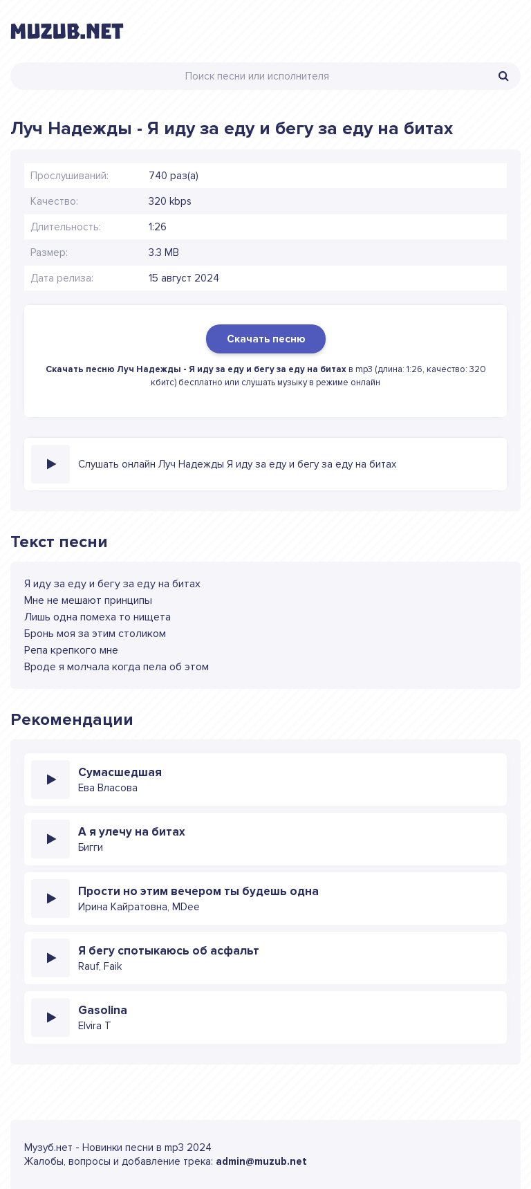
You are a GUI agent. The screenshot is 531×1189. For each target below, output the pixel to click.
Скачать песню (266, 339)
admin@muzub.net (261, 1161)
